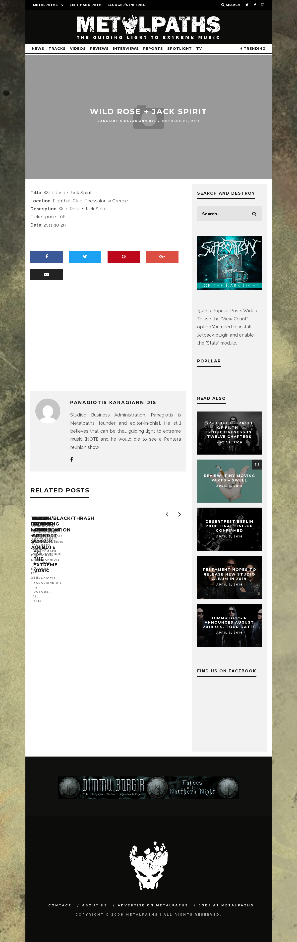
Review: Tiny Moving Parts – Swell (229, 477)
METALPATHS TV (48, 5)
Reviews (99, 48)
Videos (78, 48)
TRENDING (252, 48)
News (38, 48)
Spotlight (179, 48)
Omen (117, 568)
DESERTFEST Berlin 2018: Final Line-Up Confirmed (229, 526)
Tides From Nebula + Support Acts (60, 571)
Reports (153, 48)
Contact (60, 905)
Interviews (126, 48)
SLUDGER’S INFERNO (127, 5)
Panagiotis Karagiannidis (127, 121)
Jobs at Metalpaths (226, 905)
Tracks (57, 48)
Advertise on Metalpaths (153, 905)
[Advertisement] (108, 341)
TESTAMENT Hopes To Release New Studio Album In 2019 (229, 574)
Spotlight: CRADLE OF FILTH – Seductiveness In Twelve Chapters (229, 430)
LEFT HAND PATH (86, 5)
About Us (94, 905)
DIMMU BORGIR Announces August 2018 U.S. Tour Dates (229, 622)
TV (199, 48)
